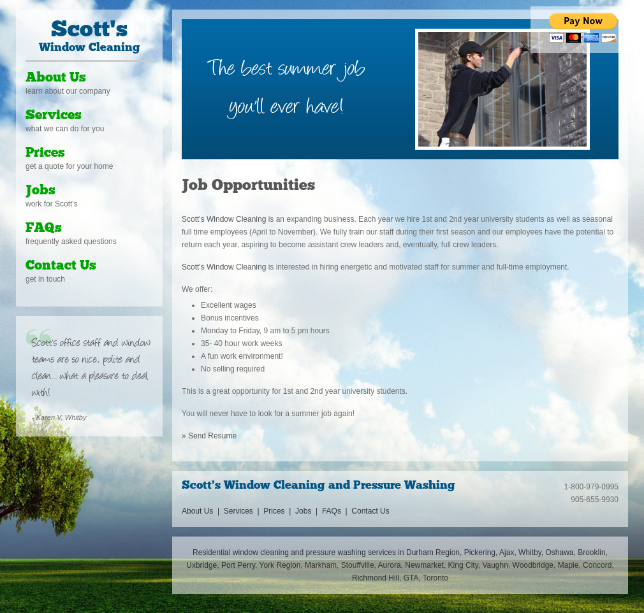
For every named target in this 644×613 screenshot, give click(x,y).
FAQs (44, 228)
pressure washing (336, 552)
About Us (56, 78)
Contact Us (61, 266)
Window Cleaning (89, 36)
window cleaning (261, 552)
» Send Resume (209, 435)
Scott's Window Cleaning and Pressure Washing (318, 486)
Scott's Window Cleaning (224, 219)
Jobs (40, 191)
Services (54, 115)
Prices (45, 153)
